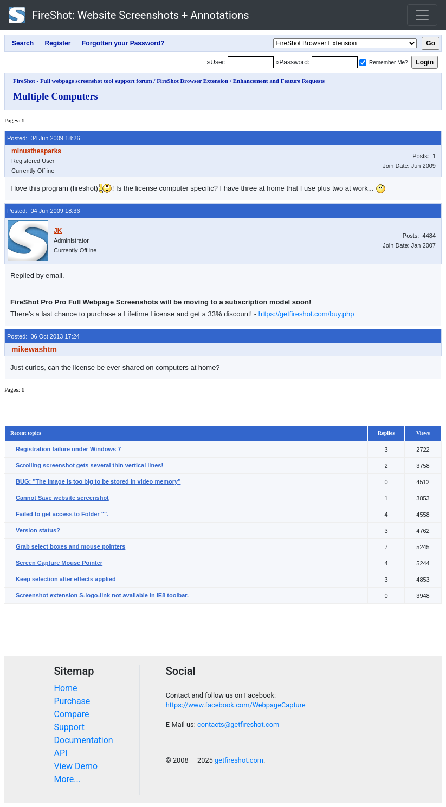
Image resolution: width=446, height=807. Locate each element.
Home (65, 688)
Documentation (83, 740)
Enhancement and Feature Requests (279, 80)
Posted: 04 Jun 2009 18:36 (43, 210)
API (61, 753)
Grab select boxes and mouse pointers (70, 546)
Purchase (72, 701)
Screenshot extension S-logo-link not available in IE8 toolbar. (102, 595)
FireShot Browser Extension (192, 80)
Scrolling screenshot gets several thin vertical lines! (89, 465)
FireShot (129, 15)
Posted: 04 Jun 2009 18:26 (43, 138)
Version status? (38, 530)
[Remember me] (362, 62)
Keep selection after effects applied (66, 579)
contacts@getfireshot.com (238, 724)
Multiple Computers (55, 96)
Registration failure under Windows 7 (68, 449)
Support (69, 727)
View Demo (76, 766)
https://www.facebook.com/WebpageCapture (236, 705)
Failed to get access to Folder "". (62, 514)
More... (67, 779)
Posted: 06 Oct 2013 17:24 (43, 336)
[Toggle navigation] (422, 15)
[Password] (335, 62)
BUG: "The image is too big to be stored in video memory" (98, 481)
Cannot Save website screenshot (62, 497)
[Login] (251, 62)
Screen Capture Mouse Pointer (59, 562)
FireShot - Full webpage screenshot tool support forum (82, 80)
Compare (71, 714)
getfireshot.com (239, 760)
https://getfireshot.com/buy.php (306, 314)
